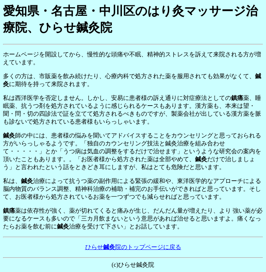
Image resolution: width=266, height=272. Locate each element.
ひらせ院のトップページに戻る (133, 247)
